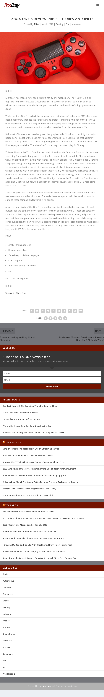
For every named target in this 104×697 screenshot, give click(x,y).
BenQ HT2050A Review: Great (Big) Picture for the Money (29, 488)
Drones (6, 600)
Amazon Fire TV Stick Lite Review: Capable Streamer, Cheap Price (33, 462)
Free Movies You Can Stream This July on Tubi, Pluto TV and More (34, 551)
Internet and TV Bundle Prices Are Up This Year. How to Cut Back (33, 538)
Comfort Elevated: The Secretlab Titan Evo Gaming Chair (30, 406)
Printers (6, 627)
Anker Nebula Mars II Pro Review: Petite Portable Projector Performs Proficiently (40, 482)
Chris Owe (21, 293)
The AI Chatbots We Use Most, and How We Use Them (28, 511)
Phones (6, 620)
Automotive (8, 581)
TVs (4, 660)
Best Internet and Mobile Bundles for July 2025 (25, 525)
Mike (36, 24)
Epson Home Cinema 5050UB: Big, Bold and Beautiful (28, 495)
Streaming (8, 654)
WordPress (72, 686)
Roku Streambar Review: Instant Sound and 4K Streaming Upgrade (34, 475)
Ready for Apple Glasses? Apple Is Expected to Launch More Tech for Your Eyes (40, 558)
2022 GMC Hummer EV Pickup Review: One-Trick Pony (28, 455)
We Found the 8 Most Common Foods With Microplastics (29, 531)
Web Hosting (9, 674)
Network (7, 614)
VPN (4, 667)
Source (8, 293)
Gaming (60, 24)
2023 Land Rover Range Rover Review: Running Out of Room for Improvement (39, 469)
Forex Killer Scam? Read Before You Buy (21, 419)
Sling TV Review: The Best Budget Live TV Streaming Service (31, 449)
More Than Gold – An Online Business (20, 412)
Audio (5, 574)
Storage (6, 647)
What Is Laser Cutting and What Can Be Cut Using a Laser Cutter (33, 432)
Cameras (7, 587)
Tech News (11, 505)
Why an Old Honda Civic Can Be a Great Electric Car (27, 426)
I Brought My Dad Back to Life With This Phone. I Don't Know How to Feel (37, 545)
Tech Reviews (13, 442)
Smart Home (9, 634)
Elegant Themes (46, 686)
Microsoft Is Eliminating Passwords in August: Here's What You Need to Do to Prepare (43, 518)
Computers (8, 594)
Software (7, 640)
